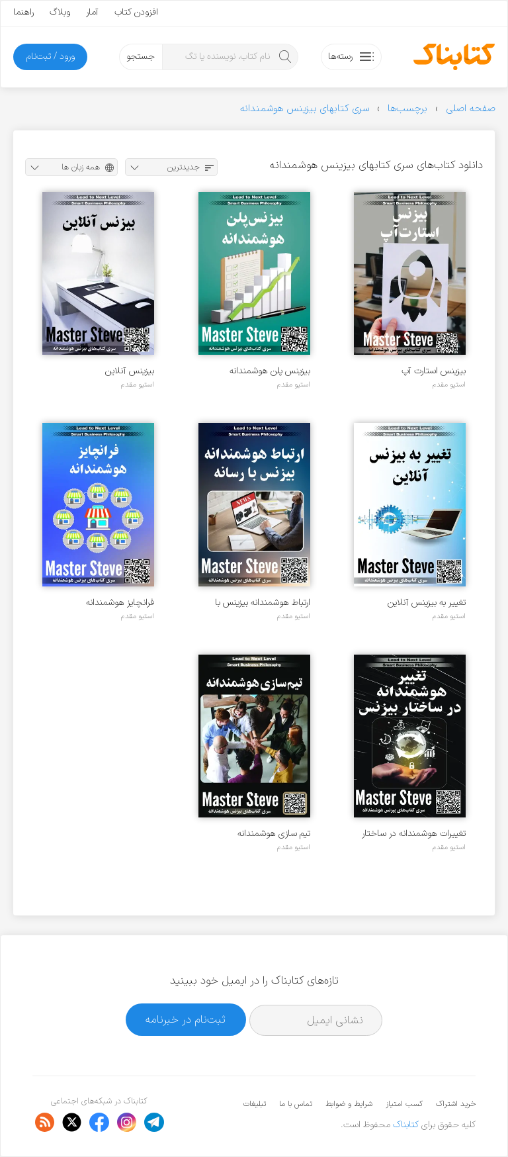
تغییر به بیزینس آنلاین (427, 603)
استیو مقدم (449, 384)
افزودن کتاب (136, 12)
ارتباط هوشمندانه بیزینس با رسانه (262, 603)
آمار (92, 12)
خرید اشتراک (456, 1104)
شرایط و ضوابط (348, 1104)
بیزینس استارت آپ (434, 371)
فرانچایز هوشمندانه (120, 603)
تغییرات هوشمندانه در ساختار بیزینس (414, 834)
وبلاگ (60, 12)
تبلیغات (254, 1104)
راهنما (23, 12)
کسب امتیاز (404, 1104)
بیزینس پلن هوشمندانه (270, 371)
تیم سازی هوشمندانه (273, 834)
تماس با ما (295, 1104)
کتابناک (406, 1125)
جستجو (140, 57)
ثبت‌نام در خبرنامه (186, 1019)
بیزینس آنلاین (129, 371)
